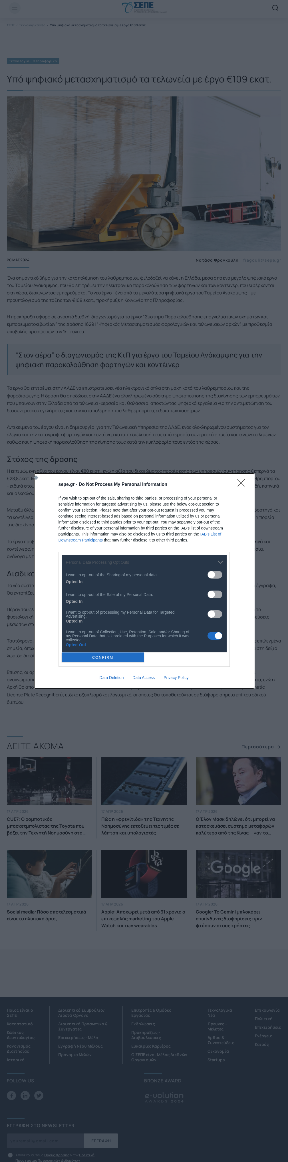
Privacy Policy (176, 677)
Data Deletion (112, 677)
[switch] (215, 575)
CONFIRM (103, 657)
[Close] (242, 484)
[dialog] (144, 581)
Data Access (143, 677)
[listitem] (144, 562)
